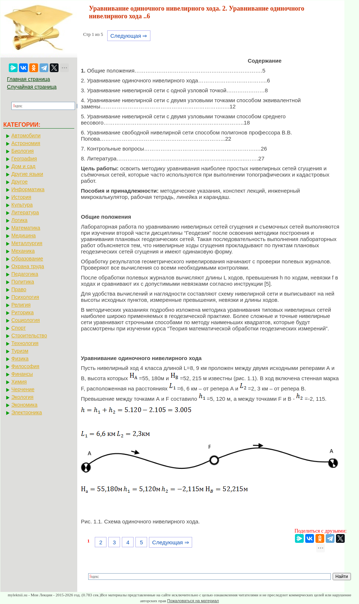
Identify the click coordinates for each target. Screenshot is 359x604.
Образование (27, 259)
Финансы (22, 374)
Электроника (26, 412)
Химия (19, 382)
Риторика (22, 312)
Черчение (22, 389)
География (24, 159)
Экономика (24, 405)
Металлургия (26, 243)
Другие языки (27, 174)
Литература (25, 212)
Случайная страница (32, 87)
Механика (23, 251)
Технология (24, 343)
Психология (25, 297)
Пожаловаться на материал (193, 601)
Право (18, 289)
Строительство (29, 335)
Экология (22, 397)
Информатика (27, 189)
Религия (21, 305)
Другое (19, 182)
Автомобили (26, 135)
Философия (25, 366)
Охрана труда (27, 266)
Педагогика (24, 274)
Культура (22, 205)
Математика (25, 228)
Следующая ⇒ (128, 36)
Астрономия (25, 143)
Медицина (23, 235)
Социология (25, 320)
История (21, 197)
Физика (20, 359)
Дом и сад (23, 166)
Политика (22, 282)
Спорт (18, 328)
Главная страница (28, 79)
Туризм (19, 351)
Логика (19, 220)
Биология (22, 151)
